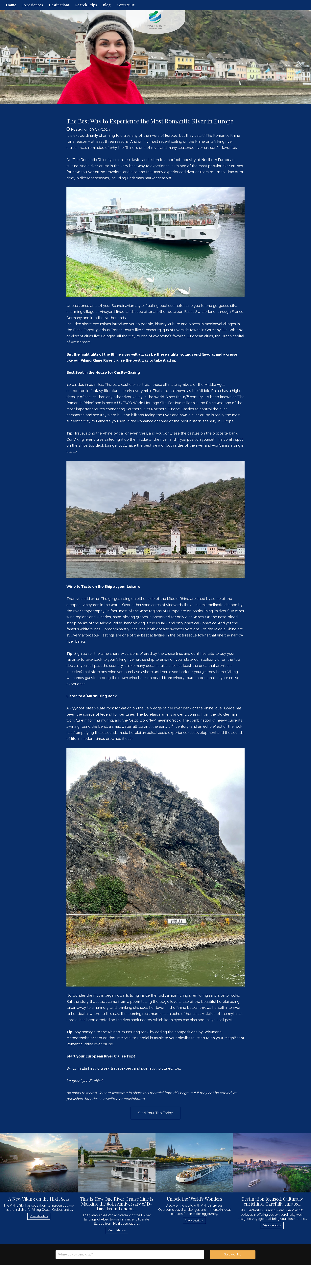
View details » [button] (39, 1216)
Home (11, 5)
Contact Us (125, 5)
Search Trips (86, 5)
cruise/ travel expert (115, 1068)
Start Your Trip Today (155, 1113)
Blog (107, 5)
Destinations (59, 5)
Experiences (32, 5)
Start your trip (232, 1254)
